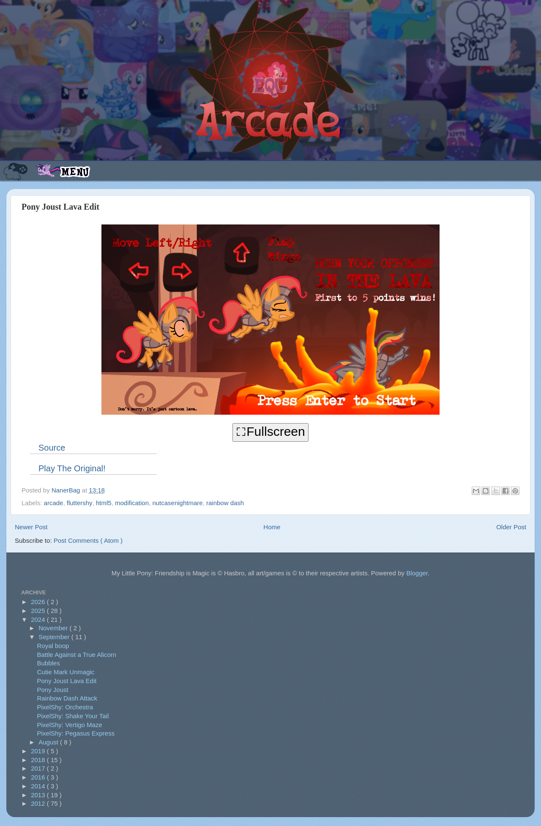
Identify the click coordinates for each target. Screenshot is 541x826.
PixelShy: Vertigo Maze (69, 724)
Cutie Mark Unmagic (66, 672)
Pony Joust (52, 689)
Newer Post (31, 527)
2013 (39, 795)
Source (51, 447)
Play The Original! (72, 468)
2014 (39, 786)
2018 (39, 759)
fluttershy (80, 502)
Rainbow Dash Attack (67, 698)
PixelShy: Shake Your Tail (73, 715)
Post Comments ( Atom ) (88, 540)
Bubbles (48, 663)
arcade (53, 502)
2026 (39, 601)
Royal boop (53, 645)
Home (271, 527)
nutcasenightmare (177, 502)
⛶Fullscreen (270, 431)
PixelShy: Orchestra (65, 707)
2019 (39, 751)
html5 (104, 502)
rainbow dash (225, 502)
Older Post (511, 527)
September (54, 636)
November (53, 628)
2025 (39, 610)
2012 (39, 803)
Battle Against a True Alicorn (77, 654)
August (49, 742)
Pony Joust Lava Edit (67, 680)
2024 (39, 619)
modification (132, 502)
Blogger (417, 573)
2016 (39, 777)
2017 (39, 768)
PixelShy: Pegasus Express (76, 733)
